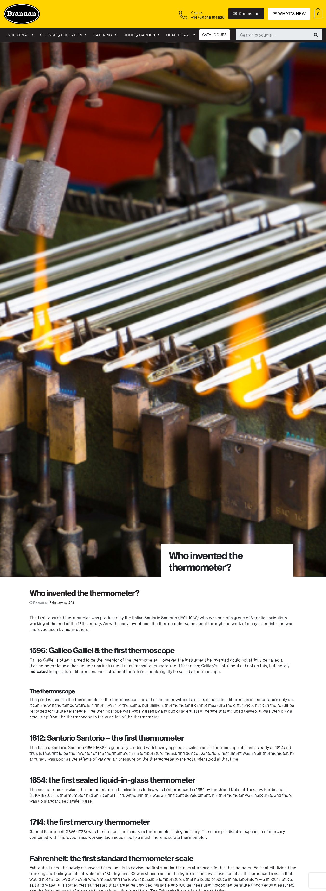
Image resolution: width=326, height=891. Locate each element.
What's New (289, 13)
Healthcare (181, 35)
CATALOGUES (214, 35)
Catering (105, 35)
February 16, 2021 (62, 602)
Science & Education (63, 35)
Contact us (246, 13)
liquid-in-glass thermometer (78, 789)
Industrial (20, 35)
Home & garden (141, 35)
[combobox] (279, 34)
